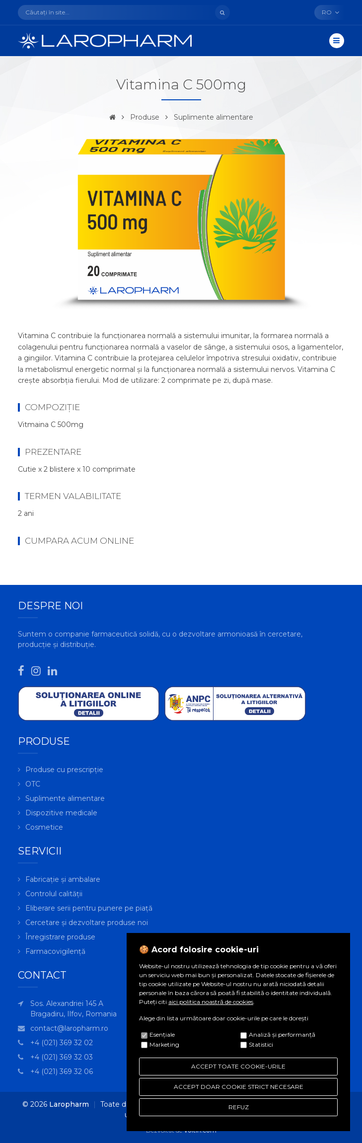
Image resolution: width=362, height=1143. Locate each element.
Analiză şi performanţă (282, 1034)
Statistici (261, 1044)
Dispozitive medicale (61, 812)
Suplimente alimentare (213, 117)
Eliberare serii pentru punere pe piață (88, 908)
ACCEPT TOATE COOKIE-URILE (238, 1066)
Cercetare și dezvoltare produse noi (86, 922)
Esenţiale (162, 1034)
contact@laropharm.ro (69, 1028)
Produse (144, 117)
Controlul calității (53, 893)
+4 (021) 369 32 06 (61, 1071)
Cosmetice (44, 827)
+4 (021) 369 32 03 (61, 1057)
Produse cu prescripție (64, 769)
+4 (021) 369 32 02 (61, 1042)
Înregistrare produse (60, 936)
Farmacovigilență (55, 951)
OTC (32, 784)
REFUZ (238, 1107)
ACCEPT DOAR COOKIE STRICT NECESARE (238, 1086)
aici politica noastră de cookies (210, 1001)
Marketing (164, 1044)
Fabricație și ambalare (62, 879)
